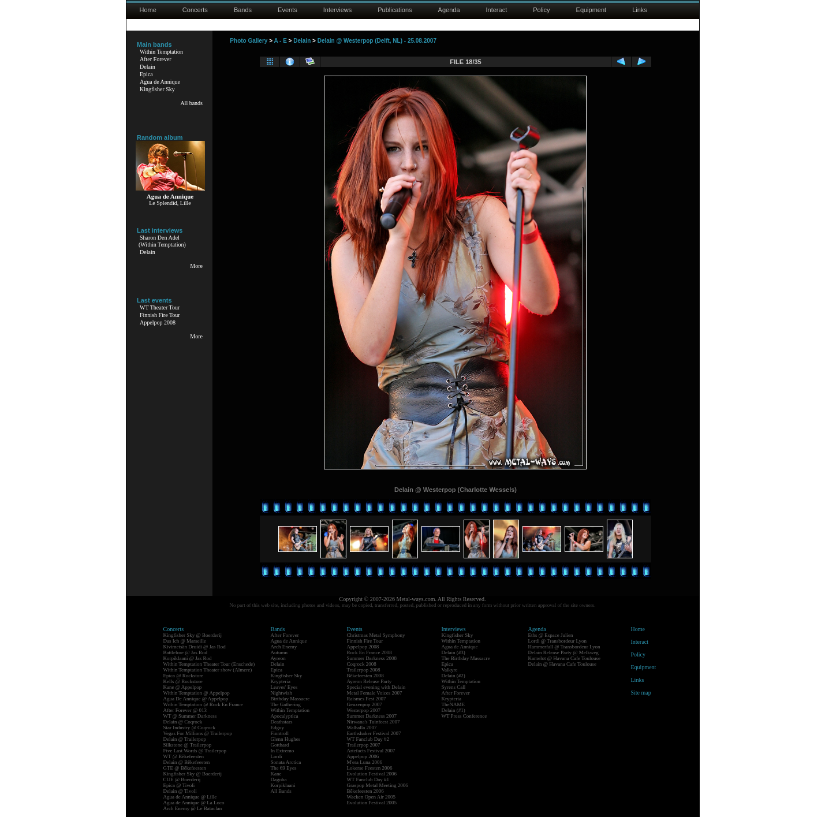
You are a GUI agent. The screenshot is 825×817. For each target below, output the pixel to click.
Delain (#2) (453, 675)
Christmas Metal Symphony (376, 635)
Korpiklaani (283, 785)
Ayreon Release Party (369, 681)
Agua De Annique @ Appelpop (196, 699)
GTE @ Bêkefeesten (184, 768)
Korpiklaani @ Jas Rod (187, 658)
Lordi (276, 756)
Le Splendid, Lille (170, 203)
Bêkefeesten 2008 (365, 675)
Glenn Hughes (286, 739)
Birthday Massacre (290, 699)
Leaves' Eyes (284, 687)
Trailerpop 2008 (363, 670)
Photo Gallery (248, 41)
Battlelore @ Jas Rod (185, 652)
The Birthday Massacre (466, 658)
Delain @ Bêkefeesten (186, 762)
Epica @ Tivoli (179, 785)
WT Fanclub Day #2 (368, 739)
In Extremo (282, 750)
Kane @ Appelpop (182, 687)
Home (148, 9)
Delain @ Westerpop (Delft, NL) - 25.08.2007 (377, 41)
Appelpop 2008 (158, 322)
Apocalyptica (284, 716)
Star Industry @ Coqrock (189, 727)
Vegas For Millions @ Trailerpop (197, 733)
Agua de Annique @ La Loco (194, 802)
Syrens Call (454, 687)
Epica (146, 74)
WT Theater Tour (160, 307)
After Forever (155, 59)
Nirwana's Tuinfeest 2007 (373, 722)
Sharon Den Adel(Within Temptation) (162, 241)
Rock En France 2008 (369, 652)
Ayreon (278, 658)
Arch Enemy (284, 647)
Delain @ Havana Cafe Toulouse (562, 664)
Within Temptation (161, 52)
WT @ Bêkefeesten (183, 756)
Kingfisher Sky (157, 89)
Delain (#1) (453, 710)
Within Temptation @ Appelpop (196, 693)
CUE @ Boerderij (182, 779)
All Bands (281, 791)
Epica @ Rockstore (183, 675)
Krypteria (280, 681)
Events (287, 9)
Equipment (591, 9)
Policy (541, 9)
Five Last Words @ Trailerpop (194, 750)
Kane (276, 774)
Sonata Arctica (286, 762)
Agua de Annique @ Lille (190, 797)
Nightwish (282, 693)
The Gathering (286, 704)
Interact (496, 9)
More (196, 266)
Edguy (278, 727)
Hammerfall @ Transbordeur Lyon (564, 647)
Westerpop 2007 (364, 710)
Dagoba (279, 779)
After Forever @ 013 (185, 710)
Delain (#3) (453, 652)
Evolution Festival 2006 (372, 774)
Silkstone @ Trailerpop (187, 745)
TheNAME (453, 704)
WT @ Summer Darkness (190, 716)
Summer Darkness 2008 (372, 658)
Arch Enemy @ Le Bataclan (192, 808)
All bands (191, 103)
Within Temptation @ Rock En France (203, 704)
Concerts (195, 9)
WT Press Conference (464, 716)
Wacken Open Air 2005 (371, 797)
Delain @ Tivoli (180, 791)
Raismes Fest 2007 (366, 699)
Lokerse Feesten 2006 (370, 768)
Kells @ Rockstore (183, 681)
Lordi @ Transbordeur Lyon (557, 641)
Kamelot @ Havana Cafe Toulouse (564, 658)
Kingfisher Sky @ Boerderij (192, 635)
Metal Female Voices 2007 (374, 693)
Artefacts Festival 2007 (371, 750)
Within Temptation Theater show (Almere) (207, 670)
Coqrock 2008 (361, 664)
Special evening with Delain (376, 687)
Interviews (337, 9)
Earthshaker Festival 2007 (374, 733)
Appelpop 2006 (363, 756)
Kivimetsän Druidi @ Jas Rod (194, 647)
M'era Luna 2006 (365, 762)
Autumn (279, 652)
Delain (147, 67)
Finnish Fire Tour (160, 315)
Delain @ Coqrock (183, 722)
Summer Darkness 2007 (372, 716)
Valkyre (450, 670)
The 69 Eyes (284, 768)
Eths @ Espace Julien (550, 635)
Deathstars (282, 722)
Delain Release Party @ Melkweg (563, 652)
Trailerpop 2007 (363, 745)
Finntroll (280, 733)
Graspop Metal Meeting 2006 (377, 785)
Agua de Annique (160, 82)
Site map (641, 692)
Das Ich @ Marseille (185, 641)
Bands (243, 9)
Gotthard (280, 745)
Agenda (449, 9)
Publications (395, 9)
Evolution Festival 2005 (372, 802)
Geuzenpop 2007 (364, 704)
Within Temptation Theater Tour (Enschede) (209, 664)
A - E (280, 41)
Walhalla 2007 (362, 727)
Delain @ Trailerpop (184, 739)
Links (639, 9)
